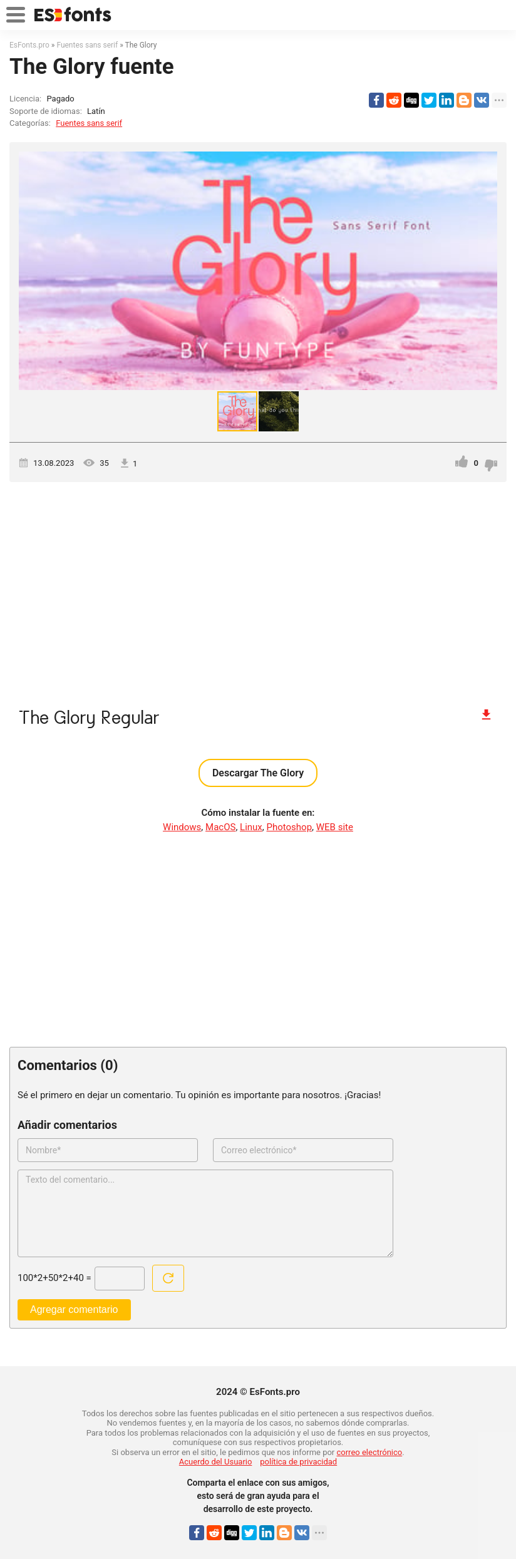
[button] (486, 270)
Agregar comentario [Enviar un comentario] (74, 1309)
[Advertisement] (258, 588)
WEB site (334, 827)
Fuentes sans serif (89, 123)
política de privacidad (298, 1461)
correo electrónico (370, 1452)
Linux (251, 827)
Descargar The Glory (258, 773)
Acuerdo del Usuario (215, 1461)
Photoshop (289, 827)
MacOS (220, 827)
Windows (182, 827)
